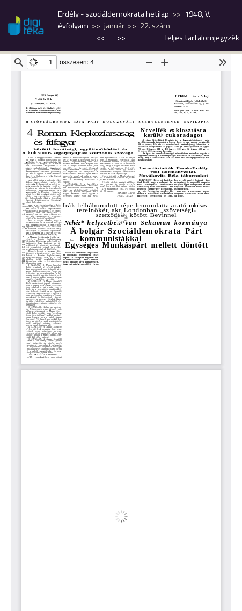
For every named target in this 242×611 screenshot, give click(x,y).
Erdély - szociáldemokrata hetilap (113, 14)
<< (101, 37)
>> (121, 37)
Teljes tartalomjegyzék (201, 37)
